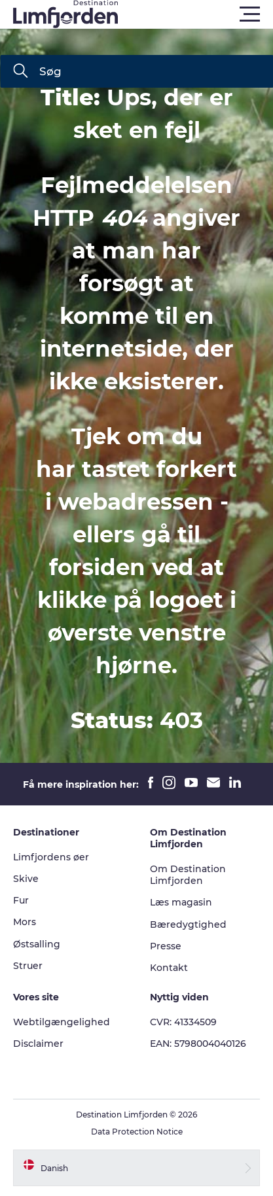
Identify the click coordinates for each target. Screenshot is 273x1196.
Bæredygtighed (188, 924)
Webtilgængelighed (61, 1022)
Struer (28, 966)
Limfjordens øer (51, 857)
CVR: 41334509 (183, 1022)
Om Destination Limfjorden (188, 875)
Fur (21, 900)
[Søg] (20, 71)
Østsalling (36, 944)
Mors (24, 922)
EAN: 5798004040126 (198, 1043)
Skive (26, 879)
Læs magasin (181, 902)
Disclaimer (38, 1043)
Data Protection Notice (137, 1131)
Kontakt (169, 968)
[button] (195, 14)
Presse (165, 946)
